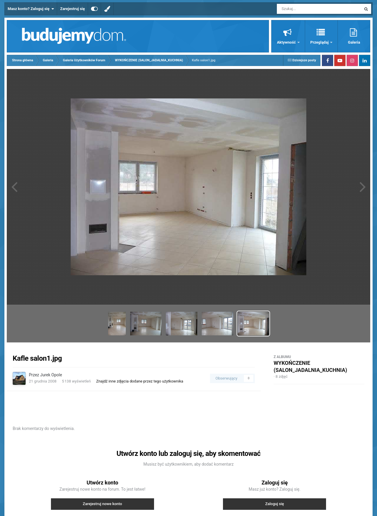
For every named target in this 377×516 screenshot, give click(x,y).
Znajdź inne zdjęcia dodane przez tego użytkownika (139, 381)
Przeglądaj (320, 42)
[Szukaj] (306, 9)
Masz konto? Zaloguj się (31, 9)
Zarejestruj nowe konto (102, 504)
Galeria (354, 42)
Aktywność (287, 42)
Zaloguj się (274, 504)
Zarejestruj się (72, 8)
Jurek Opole (51, 374)
